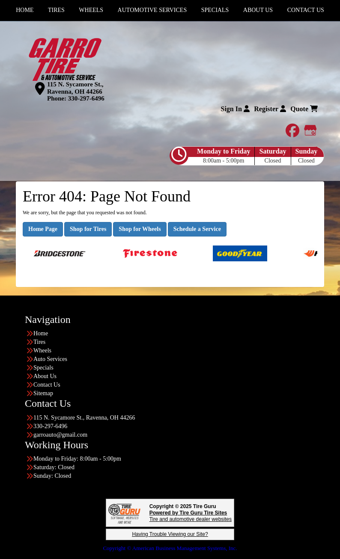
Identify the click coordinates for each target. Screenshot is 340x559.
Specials (43, 367)
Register (270, 108)
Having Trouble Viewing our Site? (170, 534)
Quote (304, 108)
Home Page (42, 229)
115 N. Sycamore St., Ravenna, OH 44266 (75, 88)
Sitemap (43, 393)
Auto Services (50, 359)
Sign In (235, 108)
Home (40, 333)
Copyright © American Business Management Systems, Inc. (170, 548)
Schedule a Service (197, 229)
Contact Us (46, 385)
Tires (39, 342)
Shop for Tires (88, 229)
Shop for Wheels (140, 229)
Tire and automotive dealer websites (190, 516)
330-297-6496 (86, 98)
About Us (45, 376)
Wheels (42, 350)
